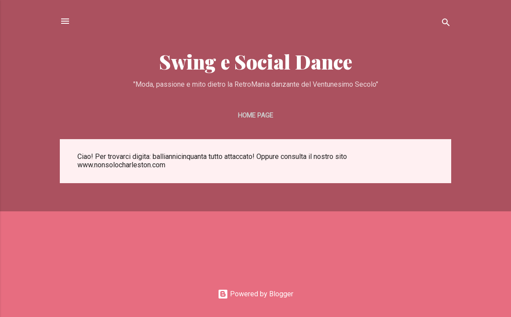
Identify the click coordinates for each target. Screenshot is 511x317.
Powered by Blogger (255, 294)
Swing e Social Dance (255, 61)
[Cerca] (446, 24)
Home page (255, 115)
